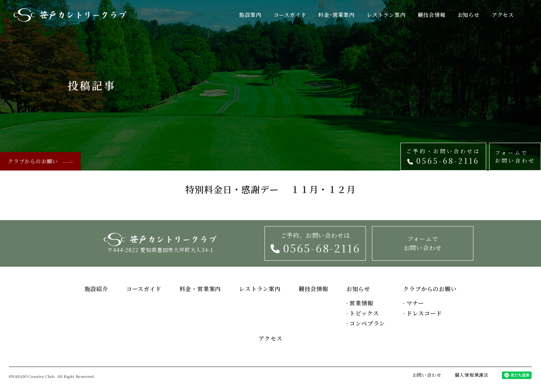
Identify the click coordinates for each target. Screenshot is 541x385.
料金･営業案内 (336, 14)
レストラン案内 (386, 14)
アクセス (503, 14)
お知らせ (469, 14)
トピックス (362, 313)
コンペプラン (365, 323)
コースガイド (290, 14)
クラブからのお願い (40, 161)
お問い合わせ (427, 374)
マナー (413, 303)
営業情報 (359, 303)
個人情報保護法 (471, 374)
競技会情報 (432, 14)
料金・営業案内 (200, 289)
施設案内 (250, 14)
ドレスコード (422, 313)
